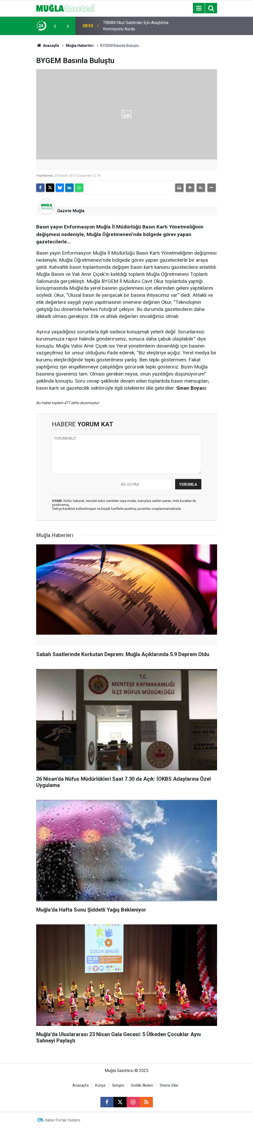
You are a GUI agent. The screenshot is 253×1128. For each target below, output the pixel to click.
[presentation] (55, 26)
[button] (190, 187)
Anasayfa (47, 45)
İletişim (118, 1085)
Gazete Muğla (70, 210)
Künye (100, 1085)
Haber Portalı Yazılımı (62, 1120)
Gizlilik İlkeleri (142, 1085)
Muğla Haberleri (80, 45)
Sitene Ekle (169, 1085)
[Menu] (199, 8)
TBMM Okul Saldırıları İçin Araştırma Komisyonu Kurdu (135, 25)
